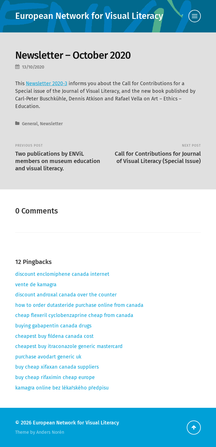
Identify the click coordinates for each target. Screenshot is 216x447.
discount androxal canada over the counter (66, 295)
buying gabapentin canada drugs (53, 326)
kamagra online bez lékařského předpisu (62, 388)
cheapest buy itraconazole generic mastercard (69, 346)
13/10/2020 (33, 67)
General (30, 123)
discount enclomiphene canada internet (62, 274)
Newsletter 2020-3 (46, 83)
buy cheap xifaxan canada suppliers (57, 367)
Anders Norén (50, 432)
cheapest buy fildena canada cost (54, 336)
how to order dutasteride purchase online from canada (79, 305)
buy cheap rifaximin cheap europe (55, 377)
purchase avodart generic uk (48, 357)
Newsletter (51, 123)
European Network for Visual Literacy (89, 16)
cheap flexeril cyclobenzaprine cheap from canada (74, 315)
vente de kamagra (36, 284)
